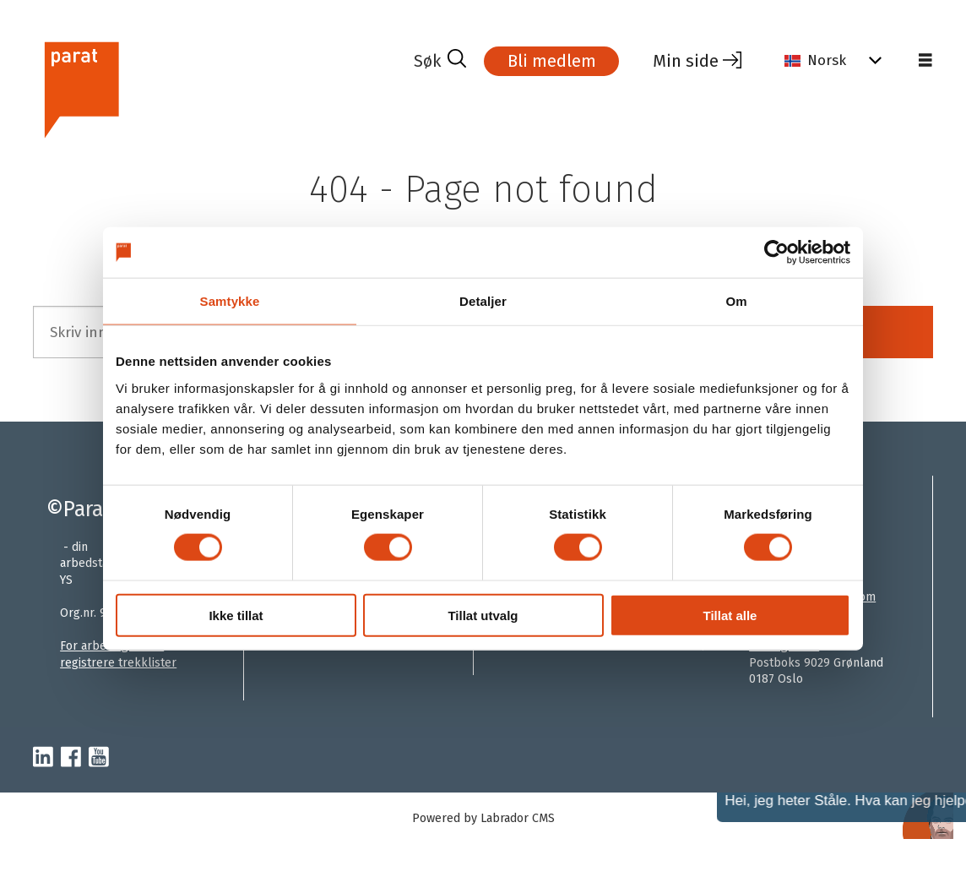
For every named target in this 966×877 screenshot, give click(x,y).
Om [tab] (735, 301)
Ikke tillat (236, 614)
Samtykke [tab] (230, 301)
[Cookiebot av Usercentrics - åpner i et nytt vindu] (776, 252)
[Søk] (440, 61)
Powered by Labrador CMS (483, 818)
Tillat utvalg (483, 614)
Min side (686, 61)
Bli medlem (551, 61)
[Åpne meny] (925, 61)
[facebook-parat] (71, 758)
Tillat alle (730, 614)
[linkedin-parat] (43, 758)
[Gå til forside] (81, 87)
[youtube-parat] (99, 758)
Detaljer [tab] (483, 301)
